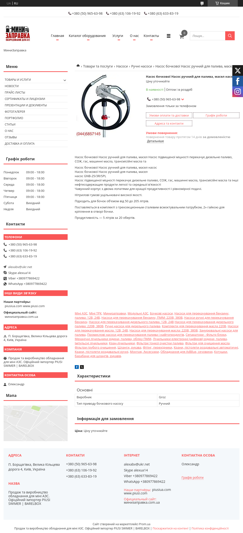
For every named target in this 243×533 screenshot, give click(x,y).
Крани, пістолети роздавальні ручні (101, 351)
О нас (134, 35)
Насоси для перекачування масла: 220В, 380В (164, 330)
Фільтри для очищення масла (207, 343)
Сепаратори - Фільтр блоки (206, 334)
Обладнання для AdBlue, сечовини (186, 351)
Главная (57, 35)
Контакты (151, 35)
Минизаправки (114, 313)
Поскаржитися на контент (170, 528)
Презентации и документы (26, 105)
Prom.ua (144, 524)
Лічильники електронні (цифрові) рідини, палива (190, 339)
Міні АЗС (81, 313)
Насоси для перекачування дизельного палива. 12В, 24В (131, 322)
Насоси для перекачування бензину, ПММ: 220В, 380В (142, 317)
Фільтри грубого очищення (95, 347)
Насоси (122, 66)
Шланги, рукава (129, 347)
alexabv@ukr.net (20, 267)
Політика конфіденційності (210, 528)
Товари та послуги (98, 66)
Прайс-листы (15, 92)
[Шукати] (230, 35)
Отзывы (11, 137)
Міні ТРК (95, 313)
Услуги (117, 35)
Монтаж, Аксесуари (144, 351)
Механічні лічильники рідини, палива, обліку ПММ (113, 339)
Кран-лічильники (122, 343)
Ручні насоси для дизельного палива (132, 326)
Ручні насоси (141, 66)
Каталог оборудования (87, 35)
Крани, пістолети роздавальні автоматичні (206, 347)
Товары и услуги (18, 80)
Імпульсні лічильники (91, 343)
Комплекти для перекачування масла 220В (194, 326)
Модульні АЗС (138, 313)
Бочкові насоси (161, 313)
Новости (12, 86)
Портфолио (14, 118)
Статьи (10, 124)
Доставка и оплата (20, 144)
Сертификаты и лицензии (25, 99)
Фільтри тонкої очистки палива (159, 343)
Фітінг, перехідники (157, 347)
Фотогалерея (15, 112)
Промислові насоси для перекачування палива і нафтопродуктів (135, 334)
